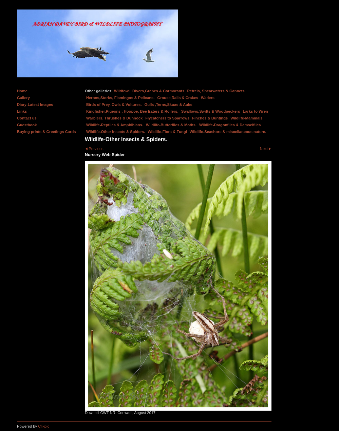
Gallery (23, 98)
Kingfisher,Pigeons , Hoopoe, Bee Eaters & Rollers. (132, 111)
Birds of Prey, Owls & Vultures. (114, 104)
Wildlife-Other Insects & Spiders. (115, 132)
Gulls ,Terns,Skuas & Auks (168, 104)
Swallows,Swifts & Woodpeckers (210, 111)
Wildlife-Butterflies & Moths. (171, 125)
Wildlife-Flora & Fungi (167, 132)
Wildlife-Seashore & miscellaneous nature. (228, 132)
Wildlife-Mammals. (247, 118)
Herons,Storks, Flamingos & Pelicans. (120, 98)
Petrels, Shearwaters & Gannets (216, 91)
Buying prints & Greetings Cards (46, 132)
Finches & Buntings (210, 118)
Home (22, 91)
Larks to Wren (255, 111)
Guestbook (27, 125)
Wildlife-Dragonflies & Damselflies (230, 125)
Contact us (27, 118)
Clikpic (43, 426)
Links (22, 111)
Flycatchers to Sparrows (167, 118)
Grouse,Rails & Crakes (177, 98)
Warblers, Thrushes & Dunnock (114, 118)
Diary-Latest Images (35, 104)
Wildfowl (122, 91)
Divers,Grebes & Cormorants (158, 91)
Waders (207, 98)
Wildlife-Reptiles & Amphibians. (114, 125)
